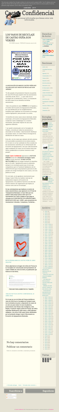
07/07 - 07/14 (48, 263)
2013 (46, 344)
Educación (44, 85)
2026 (46, 211)
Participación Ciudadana (48, 101)
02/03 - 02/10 (48, 328)
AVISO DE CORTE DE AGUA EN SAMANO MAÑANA (47, 276)
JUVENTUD (45, 90)
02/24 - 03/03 (48, 323)
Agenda (44, 73)
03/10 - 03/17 (48, 319)
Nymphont (51, 409)
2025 (46, 213)
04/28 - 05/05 (48, 308)
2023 (46, 216)
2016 (46, 339)
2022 (46, 217)
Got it (34, 8)
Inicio (19, 385)
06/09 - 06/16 (48, 298)
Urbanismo (45, 110)
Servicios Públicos (46, 105)
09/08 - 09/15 (48, 250)
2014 (46, 342)
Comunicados (45, 75)
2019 (46, 222)
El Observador (45, 88)
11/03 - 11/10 (48, 237)
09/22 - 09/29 (48, 247)
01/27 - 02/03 (48, 329)
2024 (46, 214)
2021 (46, 219)
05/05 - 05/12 (48, 307)
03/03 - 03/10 (48, 321)
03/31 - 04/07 (48, 315)
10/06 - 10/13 (48, 243)
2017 (46, 337)
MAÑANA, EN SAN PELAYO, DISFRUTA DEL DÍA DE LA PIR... (47, 287)
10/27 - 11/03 (48, 238)
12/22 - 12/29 (48, 226)
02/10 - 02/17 (48, 326)
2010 (46, 349)
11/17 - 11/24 (48, 234)
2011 (46, 347)
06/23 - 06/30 (48, 266)
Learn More (27, 8)
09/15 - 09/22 (48, 248)
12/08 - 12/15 (48, 229)
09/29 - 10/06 (48, 245)
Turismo (44, 108)
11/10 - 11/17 (48, 235)
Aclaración (17, 43)
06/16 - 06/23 (48, 297)
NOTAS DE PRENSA (47, 95)
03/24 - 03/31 (48, 316)
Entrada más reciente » (29, 385)
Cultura (44, 78)
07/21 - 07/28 (48, 260)
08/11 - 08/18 (48, 255)
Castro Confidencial (29, 12)
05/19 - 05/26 (48, 303)
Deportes (44, 80)
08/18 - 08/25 (48, 253)
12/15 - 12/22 (48, 227)
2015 (46, 340)
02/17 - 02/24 (48, 324)
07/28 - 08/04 (48, 258)
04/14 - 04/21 (48, 311)
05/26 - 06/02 (48, 302)
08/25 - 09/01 (48, 251)
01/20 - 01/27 (48, 331)
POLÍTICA (44, 99)
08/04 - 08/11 (48, 256)
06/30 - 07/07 (48, 264)
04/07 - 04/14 (48, 313)
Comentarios (9, 397)
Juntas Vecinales (46, 92)
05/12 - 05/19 (48, 305)
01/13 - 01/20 (48, 332)
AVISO (43, 67)
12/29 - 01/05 (48, 224)
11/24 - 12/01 (48, 232)
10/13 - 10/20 (48, 242)
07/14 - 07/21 (48, 261)
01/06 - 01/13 (48, 334)
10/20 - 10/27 (48, 240)
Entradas (9, 394)
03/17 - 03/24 (48, 318)
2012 (46, 345)
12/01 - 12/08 (48, 230)
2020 (46, 221)
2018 (46, 336)
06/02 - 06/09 (48, 300)
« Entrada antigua (12, 385)
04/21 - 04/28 (48, 310)
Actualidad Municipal (47, 69)
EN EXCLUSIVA (46, 83)
